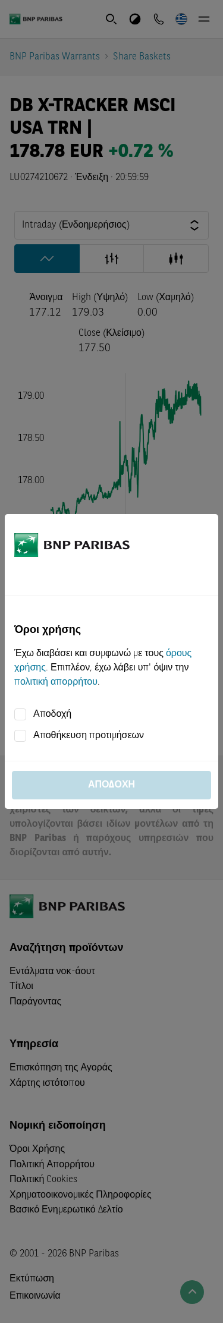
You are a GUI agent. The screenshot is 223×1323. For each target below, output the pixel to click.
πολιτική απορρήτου (56, 682)
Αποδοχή (52, 714)
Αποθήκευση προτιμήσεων (88, 736)
